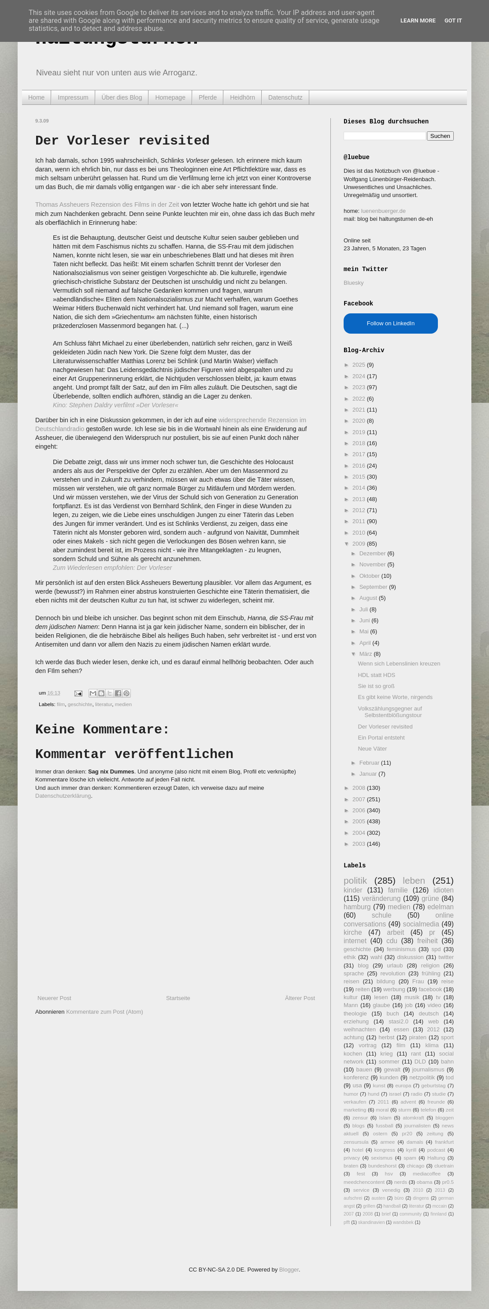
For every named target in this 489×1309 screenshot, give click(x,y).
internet (355, 941)
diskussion (410, 957)
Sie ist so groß (376, 686)
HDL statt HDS (376, 675)
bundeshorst (382, 1165)
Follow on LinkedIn (391, 323)
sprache (354, 973)
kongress (384, 1150)
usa (357, 1085)
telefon (428, 1109)
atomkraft (413, 1117)
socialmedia (421, 924)
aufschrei (353, 1198)
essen (401, 1029)
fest (361, 1173)
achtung (354, 1037)
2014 (359, 487)
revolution (393, 973)
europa (403, 1085)
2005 (359, 821)
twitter (446, 957)
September (374, 587)
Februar (370, 762)
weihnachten (360, 1029)
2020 (359, 420)
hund (373, 1094)
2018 (359, 443)
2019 (359, 432)
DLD (420, 1061)
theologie (355, 1013)
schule (382, 915)
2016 (359, 465)
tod (450, 1077)
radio (416, 1094)
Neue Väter (372, 748)
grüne (430, 898)
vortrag (367, 1045)
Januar (368, 773)
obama (425, 1182)
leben (414, 880)
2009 (359, 543)
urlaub (395, 965)
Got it (453, 20)
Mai (364, 631)
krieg (386, 1053)
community (411, 1214)
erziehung (356, 1021)
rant (416, 1053)
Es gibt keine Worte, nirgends (395, 697)
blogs (358, 1125)
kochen (353, 1053)
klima (431, 1045)
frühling (431, 973)
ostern (380, 1133)
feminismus (401, 949)
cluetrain (444, 1165)
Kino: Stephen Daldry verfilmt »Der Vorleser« (115, 405)
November (373, 564)
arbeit (395, 932)
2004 (359, 832)
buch (393, 1013)
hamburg (357, 907)
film (61, 704)
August (369, 598)
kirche (353, 932)
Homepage (170, 97)
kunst (379, 1085)
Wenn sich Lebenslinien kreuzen (399, 663)
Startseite (178, 998)
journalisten (417, 1125)
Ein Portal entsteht (381, 737)
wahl (376, 957)
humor (351, 1094)
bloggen (444, 1117)
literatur (103, 704)
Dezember (373, 553)
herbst (386, 1037)
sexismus (382, 1157)
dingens (421, 1198)
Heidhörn (242, 97)
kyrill (411, 1150)
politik (355, 880)
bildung (386, 981)
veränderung (381, 898)
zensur (360, 1117)
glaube (381, 1005)
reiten (363, 989)
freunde (436, 1101)
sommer (389, 1061)
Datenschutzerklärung (63, 795)
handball (391, 1206)
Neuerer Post (54, 998)
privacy (352, 1157)
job (408, 1005)
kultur (351, 997)
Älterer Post (300, 998)
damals (415, 1142)
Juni (365, 620)
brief (386, 1214)
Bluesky (354, 282)
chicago (415, 1165)
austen (378, 1198)
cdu (391, 941)
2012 (359, 510)
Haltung (436, 1157)
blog (363, 965)
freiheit (427, 941)
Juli (364, 609)
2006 (359, 810)
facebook (430, 989)
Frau (418, 981)
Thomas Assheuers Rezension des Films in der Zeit (107, 204)
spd (436, 949)
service (361, 1190)
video (434, 1005)
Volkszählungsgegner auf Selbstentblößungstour (390, 712)
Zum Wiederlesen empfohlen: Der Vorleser (112, 567)
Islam (385, 1117)
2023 (359, 387)
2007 (359, 799)
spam (410, 1157)
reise (447, 981)
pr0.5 (448, 1182)
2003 (359, 843)
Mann (351, 1005)
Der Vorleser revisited (385, 726)
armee (387, 1142)
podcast (436, 1150)
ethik (350, 957)
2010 (359, 532)
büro (399, 1198)
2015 (359, 476)
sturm (404, 1109)
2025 (359, 364)
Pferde (208, 97)
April (366, 643)
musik (411, 997)
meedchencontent (364, 1182)
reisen (351, 981)
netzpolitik (422, 1077)
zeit (450, 1109)
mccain (439, 1206)
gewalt (392, 1069)
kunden (389, 1077)
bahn (447, 1061)
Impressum (73, 97)
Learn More (418, 20)
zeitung (435, 1133)
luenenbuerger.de (383, 211)
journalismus (428, 1069)
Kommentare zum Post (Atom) (104, 1011)
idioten (443, 890)
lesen (381, 997)
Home (36, 97)
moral (382, 1109)
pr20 (407, 1133)
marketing (355, 1109)
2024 (359, 376)
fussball (384, 1125)
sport (447, 1037)
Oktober (370, 576)
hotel (357, 1150)
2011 (359, 521)
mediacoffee (427, 1173)
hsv (389, 1173)
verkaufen (355, 1101)
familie (398, 890)
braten (351, 1165)
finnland (438, 1214)
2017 (359, 454)
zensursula (356, 1142)
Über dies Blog (122, 97)
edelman (440, 907)
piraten (417, 1037)
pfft (347, 1222)
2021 (359, 409)
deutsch (429, 1013)
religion (430, 965)
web (433, 1021)
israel (395, 1094)
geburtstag (433, 1085)
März (366, 654)
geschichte (80, 704)
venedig (391, 1190)
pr (432, 932)
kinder (353, 890)
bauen (364, 1069)
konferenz (356, 1077)
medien (123, 704)
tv (438, 997)
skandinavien (371, 1222)
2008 (359, 788)
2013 (359, 499)
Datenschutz (285, 97)
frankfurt (444, 1142)
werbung (394, 989)
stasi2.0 (398, 1021)
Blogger (289, 1269)
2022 (359, 398)
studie (439, 1094)
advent (408, 1101)
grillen (369, 1206)
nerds (400, 1182)
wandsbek (403, 1222)
